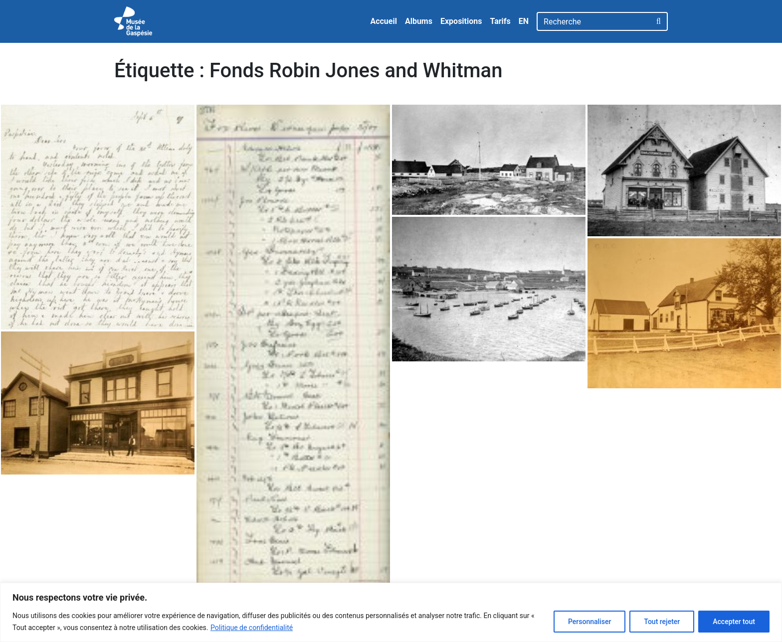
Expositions (461, 21)
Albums (418, 21)
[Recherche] (594, 21)
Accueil (383, 21)
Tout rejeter (662, 622)
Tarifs (500, 21)
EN (524, 21)
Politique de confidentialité (251, 628)
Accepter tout (734, 622)
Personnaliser (589, 622)
